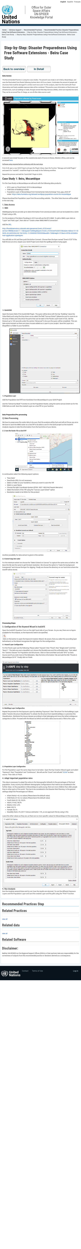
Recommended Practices (33, 30)
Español (70, 2)
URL (9, 224)
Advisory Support (15, 30)
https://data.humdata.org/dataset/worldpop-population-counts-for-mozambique (41, 194)
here (11, 160)
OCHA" (65, 772)
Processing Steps (8, 623)
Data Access (6, 76)
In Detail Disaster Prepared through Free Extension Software (39, 69)
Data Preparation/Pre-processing (14, 415)
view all (4, 919)
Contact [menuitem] (25, 971)
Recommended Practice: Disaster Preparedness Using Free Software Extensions (14, 69)
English (63, 2)
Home (4, 30)
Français (77, 2)
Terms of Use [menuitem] (37, 971)
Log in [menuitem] (75, 971)
